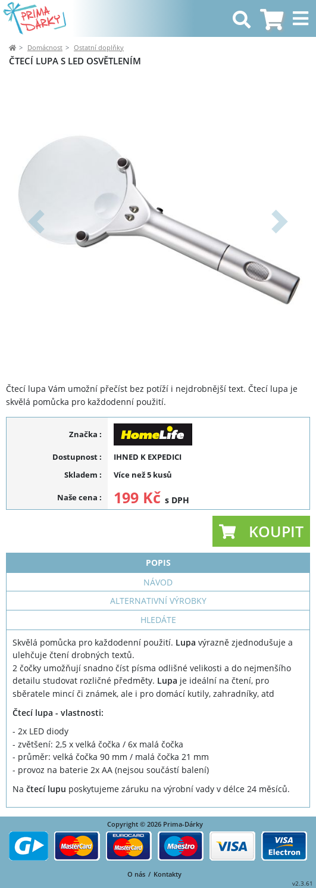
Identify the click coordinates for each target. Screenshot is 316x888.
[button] (36, 221)
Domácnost (44, 47)
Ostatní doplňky (99, 47)
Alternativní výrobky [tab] (158, 600)
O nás (136, 874)
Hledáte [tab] (158, 619)
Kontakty (168, 874)
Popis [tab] (158, 562)
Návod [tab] (158, 582)
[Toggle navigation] (302, 18)
